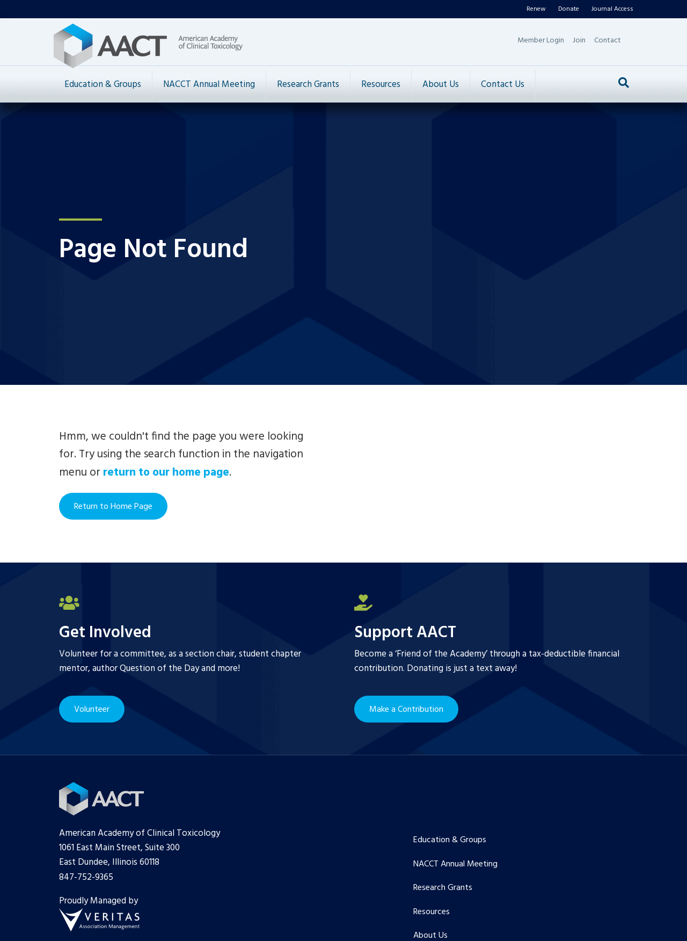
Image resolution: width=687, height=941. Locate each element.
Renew (536, 9)
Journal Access (612, 9)
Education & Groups (102, 84)
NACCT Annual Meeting (209, 84)
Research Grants (308, 84)
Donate (568, 9)
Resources (380, 84)
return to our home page (166, 473)
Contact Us (502, 84)
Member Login (540, 40)
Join (579, 40)
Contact (607, 40)
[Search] (623, 82)
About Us (440, 84)
